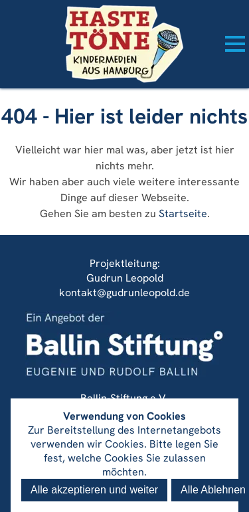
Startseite (183, 213)
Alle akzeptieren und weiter (94, 489)
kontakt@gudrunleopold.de (124, 292)
